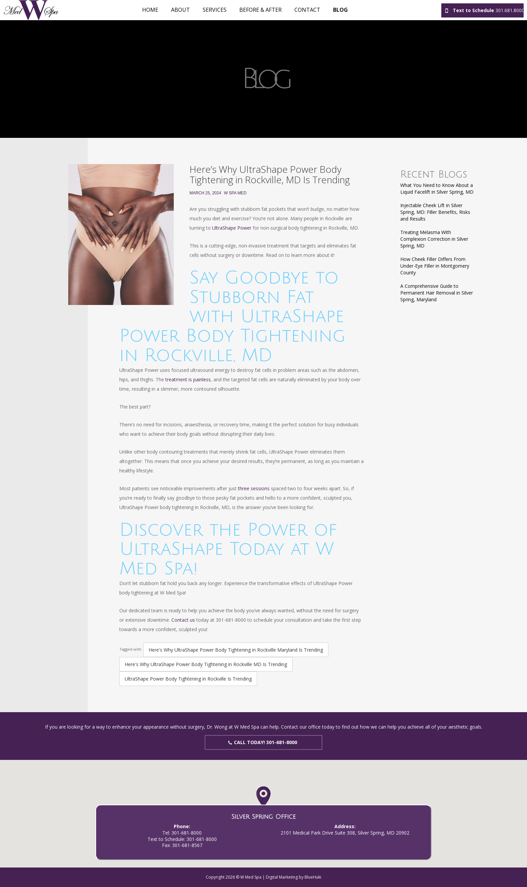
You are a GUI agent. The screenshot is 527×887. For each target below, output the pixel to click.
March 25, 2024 (205, 193)
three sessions (254, 488)
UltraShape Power (231, 228)
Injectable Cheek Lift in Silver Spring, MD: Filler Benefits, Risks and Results (435, 212)
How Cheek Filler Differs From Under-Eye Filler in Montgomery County (434, 266)
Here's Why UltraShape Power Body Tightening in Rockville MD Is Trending (206, 664)
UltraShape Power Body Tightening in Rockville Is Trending (188, 679)
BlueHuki (313, 877)
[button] (263, 803)
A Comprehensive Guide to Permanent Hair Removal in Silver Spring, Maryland (436, 293)
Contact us (183, 620)
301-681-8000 (186, 833)
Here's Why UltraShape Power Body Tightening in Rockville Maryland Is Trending (236, 650)
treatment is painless (188, 379)
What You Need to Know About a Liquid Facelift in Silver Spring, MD (437, 188)
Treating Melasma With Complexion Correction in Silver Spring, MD (434, 239)
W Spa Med (235, 193)
